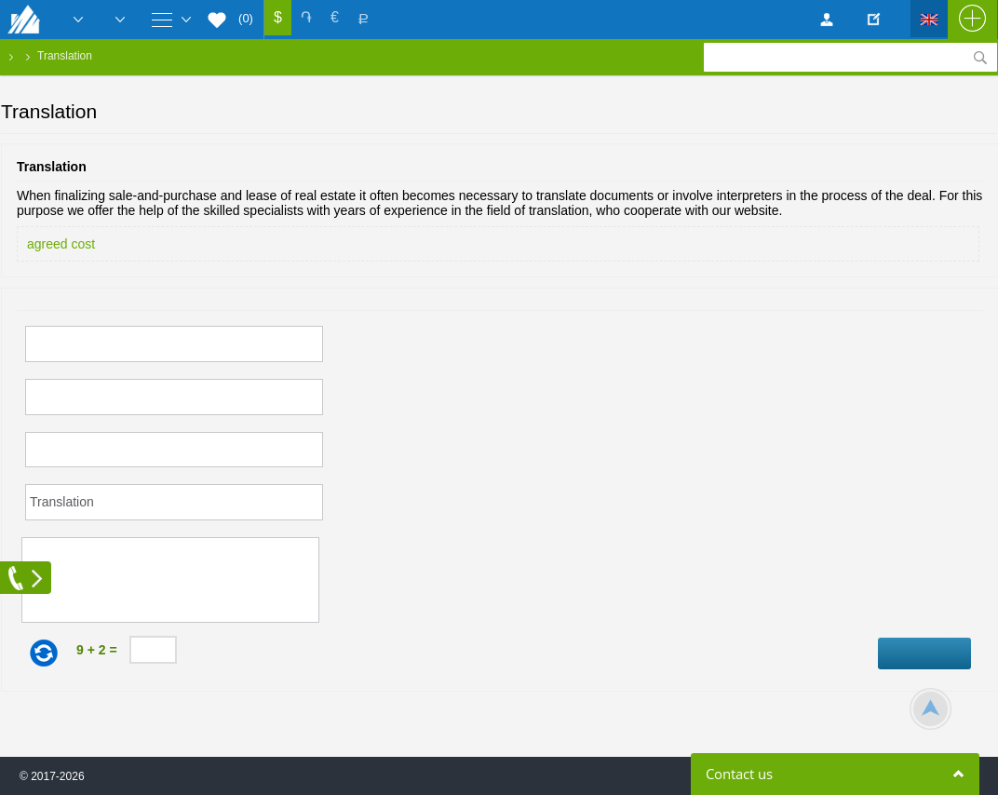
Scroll (930, 709)
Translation (64, 55)
